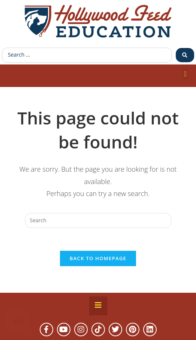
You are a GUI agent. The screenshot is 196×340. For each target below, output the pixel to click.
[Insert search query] (98, 220)
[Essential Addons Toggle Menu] (98, 306)
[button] (185, 73)
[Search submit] (185, 55)
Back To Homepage (98, 258)
